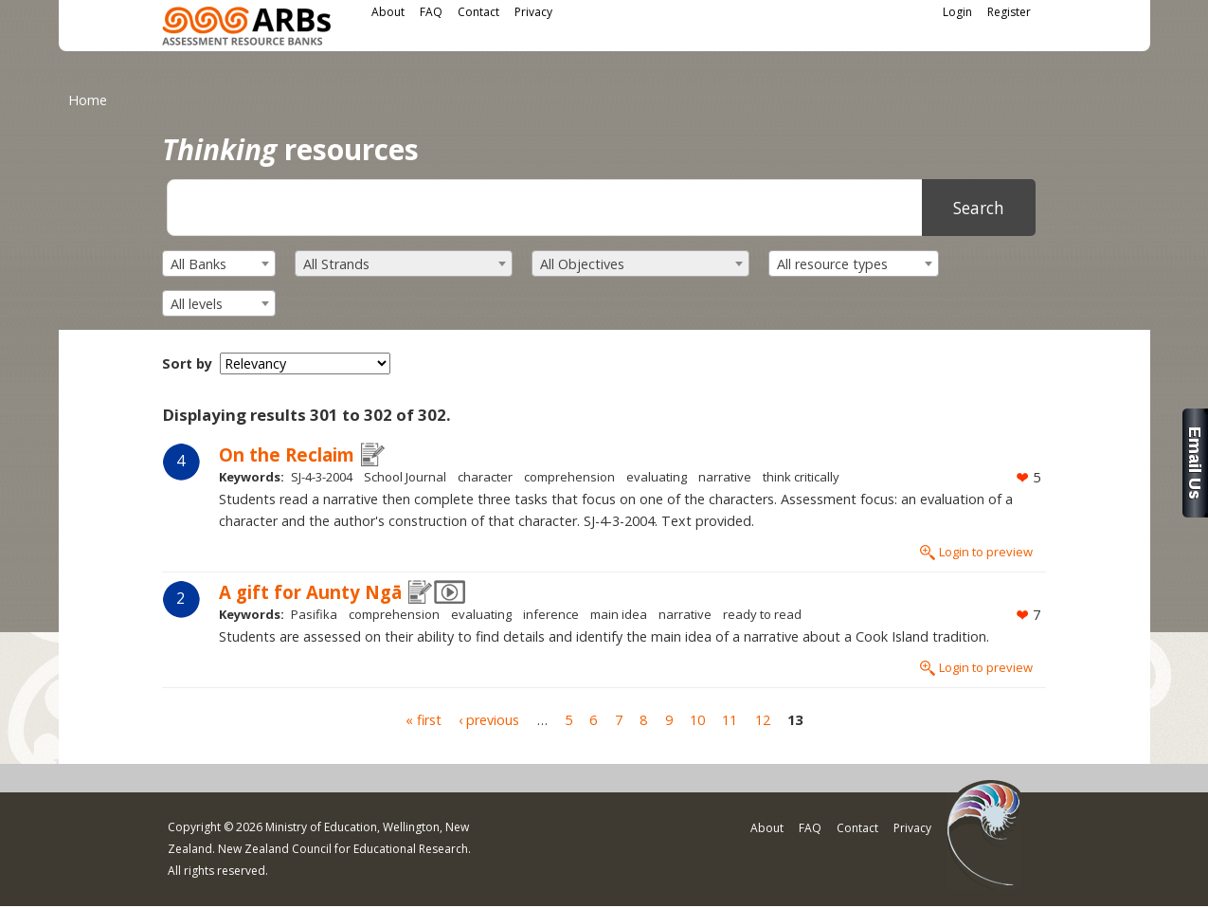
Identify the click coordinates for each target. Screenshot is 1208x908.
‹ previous (489, 720)
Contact (478, 12)
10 (697, 720)
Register (1009, 12)
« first (424, 720)
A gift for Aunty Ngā (310, 592)
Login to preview (986, 551)
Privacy (533, 12)
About (388, 12)
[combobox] (219, 263)
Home (87, 100)
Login (957, 12)
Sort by (187, 363)
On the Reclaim (286, 454)
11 (729, 720)
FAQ (431, 12)
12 (762, 720)
